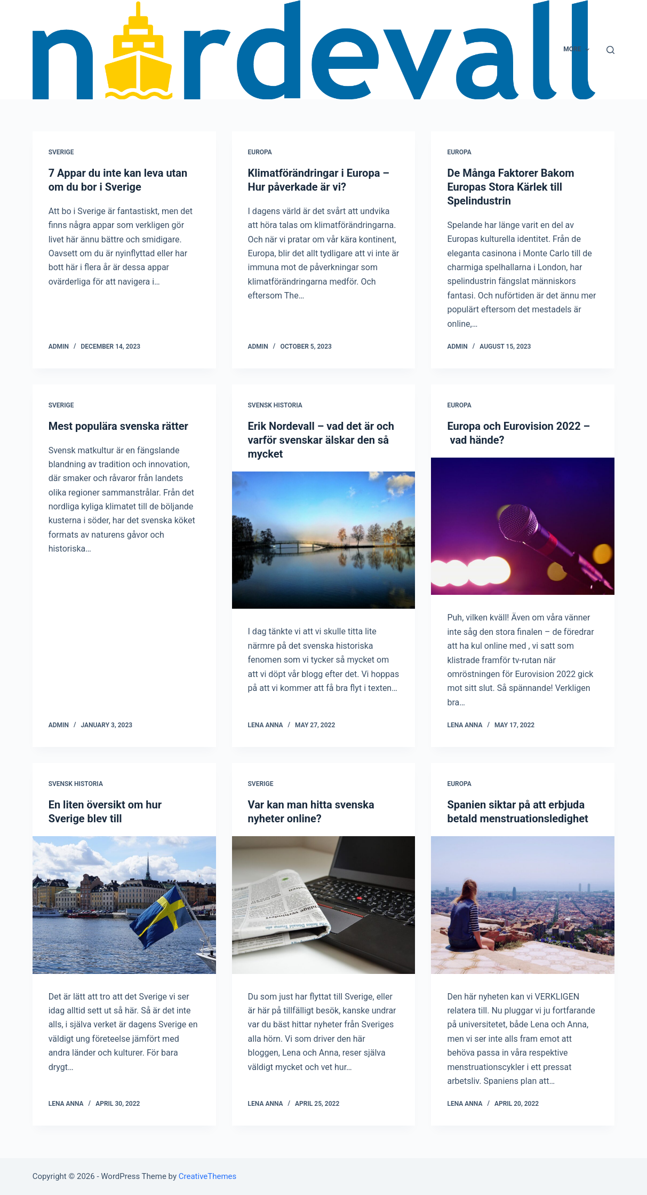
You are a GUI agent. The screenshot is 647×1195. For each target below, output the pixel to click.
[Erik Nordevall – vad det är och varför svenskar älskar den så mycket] (324, 540)
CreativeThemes (208, 1176)
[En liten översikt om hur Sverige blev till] (124, 905)
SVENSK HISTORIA (275, 405)
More (577, 49)
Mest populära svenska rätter (118, 426)
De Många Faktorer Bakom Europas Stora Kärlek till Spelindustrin (510, 187)
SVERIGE (61, 152)
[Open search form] (610, 50)
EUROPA (260, 152)
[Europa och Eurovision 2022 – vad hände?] (522, 526)
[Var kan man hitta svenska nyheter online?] (324, 905)
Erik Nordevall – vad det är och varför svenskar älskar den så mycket (321, 440)
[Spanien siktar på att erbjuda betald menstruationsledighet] (522, 905)
